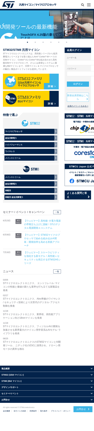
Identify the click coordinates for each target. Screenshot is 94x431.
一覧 (57, 212)
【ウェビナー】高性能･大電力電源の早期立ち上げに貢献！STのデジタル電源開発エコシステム (42, 224)
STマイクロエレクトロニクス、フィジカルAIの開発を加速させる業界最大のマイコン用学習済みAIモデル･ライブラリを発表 (32, 330)
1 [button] (27, 41)
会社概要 (6, 411)
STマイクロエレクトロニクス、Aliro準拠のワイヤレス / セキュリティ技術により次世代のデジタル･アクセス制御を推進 (31, 302)
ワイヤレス (10, 151)
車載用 (8, 190)
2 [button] (35, 41)
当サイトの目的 (20, 411)
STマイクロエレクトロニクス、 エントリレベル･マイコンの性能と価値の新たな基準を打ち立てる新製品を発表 (31, 287)
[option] (47, 24)
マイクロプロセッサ (13, 131)
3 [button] (43, 41)
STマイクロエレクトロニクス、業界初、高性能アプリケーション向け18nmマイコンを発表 (31, 316)
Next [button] (91, 24)
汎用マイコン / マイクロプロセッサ (37, 4)
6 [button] (66, 41)
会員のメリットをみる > (77, 106)
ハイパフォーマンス (13, 145)
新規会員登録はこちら (77, 97)
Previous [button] (2, 24)
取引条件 (43, 411)
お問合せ (82, 409)
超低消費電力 (11, 138)
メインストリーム (13, 158)
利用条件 (33, 411)
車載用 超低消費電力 (14, 197)
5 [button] (58, 41)
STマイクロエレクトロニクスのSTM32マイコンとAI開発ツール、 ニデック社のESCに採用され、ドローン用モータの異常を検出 (32, 345)
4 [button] (50, 41)
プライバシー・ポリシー (60, 411)
